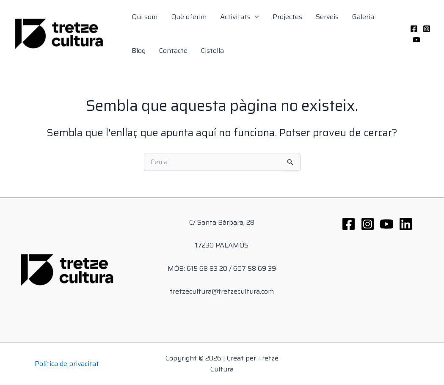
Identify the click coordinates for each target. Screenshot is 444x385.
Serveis (327, 16)
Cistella (212, 50)
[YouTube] (416, 40)
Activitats (239, 17)
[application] (255, 17)
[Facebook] (414, 29)
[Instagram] (426, 29)
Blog (139, 50)
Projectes (287, 16)
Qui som (144, 16)
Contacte (173, 50)
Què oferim (189, 16)
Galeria (363, 16)
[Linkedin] (406, 224)
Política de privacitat (67, 363)
